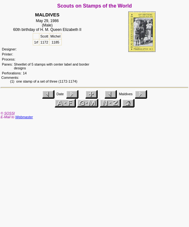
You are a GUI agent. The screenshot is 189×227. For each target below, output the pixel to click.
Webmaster (24, 117)
